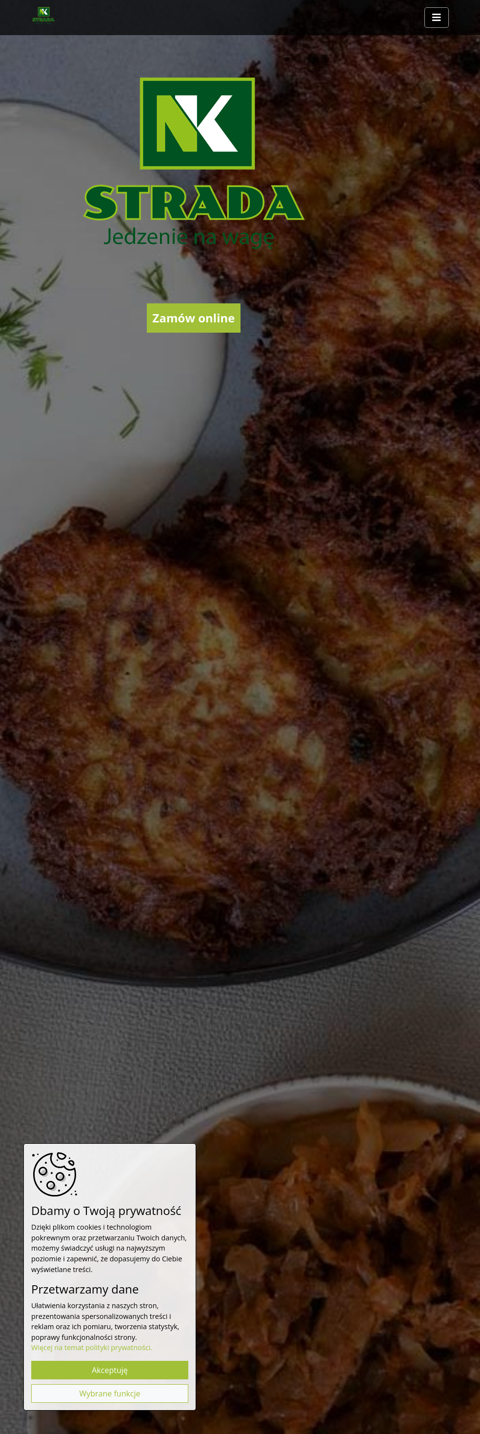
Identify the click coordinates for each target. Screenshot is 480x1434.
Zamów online (194, 318)
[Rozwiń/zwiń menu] (436, 17)
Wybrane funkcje (109, 1393)
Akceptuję (110, 1370)
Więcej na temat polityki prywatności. (91, 1347)
